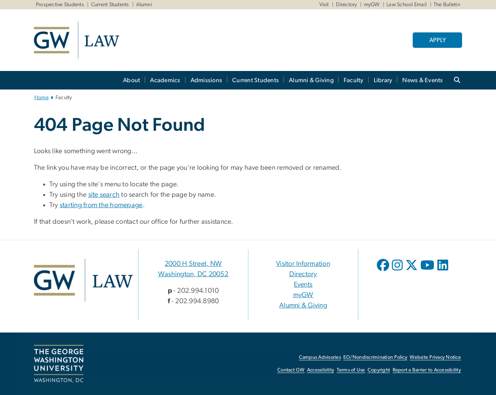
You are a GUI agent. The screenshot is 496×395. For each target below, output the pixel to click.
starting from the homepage (101, 205)
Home (41, 97)
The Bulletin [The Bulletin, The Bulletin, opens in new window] (447, 4)
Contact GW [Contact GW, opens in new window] (291, 370)
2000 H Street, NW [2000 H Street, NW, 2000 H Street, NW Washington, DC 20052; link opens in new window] (193, 263)
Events (303, 284)
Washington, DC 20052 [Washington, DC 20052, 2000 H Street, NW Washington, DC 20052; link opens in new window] (193, 274)
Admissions (207, 80)
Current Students (110, 4)
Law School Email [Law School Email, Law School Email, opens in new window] (406, 4)
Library (383, 80)
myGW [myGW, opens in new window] (303, 295)
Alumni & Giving (311, 80)
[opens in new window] (384, 271)
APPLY (437, 40)
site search (104, 194)
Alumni (144, 4)
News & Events (422, 80)
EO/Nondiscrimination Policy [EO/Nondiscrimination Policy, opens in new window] (375, 357)
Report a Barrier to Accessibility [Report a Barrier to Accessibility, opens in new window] (427, 370)
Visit (324, 4)
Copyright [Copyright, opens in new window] (379, 370)
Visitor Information (303, 263)
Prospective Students (60, 4)
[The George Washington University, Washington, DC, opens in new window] (58, 364)
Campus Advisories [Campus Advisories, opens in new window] (320, 357)
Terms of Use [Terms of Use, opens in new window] (351, 370)
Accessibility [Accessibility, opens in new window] (320, 370)
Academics (165, 80)
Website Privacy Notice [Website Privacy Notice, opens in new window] (435, 357)
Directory (346, 4)
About (131, 80)
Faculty (354, 80)
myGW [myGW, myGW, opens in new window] (372, 4)
